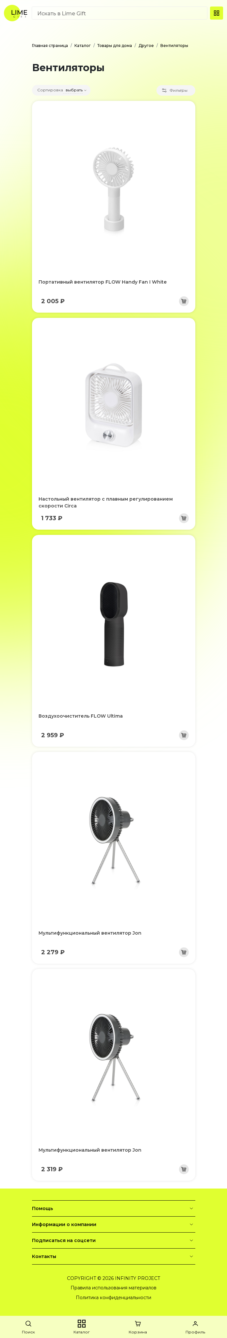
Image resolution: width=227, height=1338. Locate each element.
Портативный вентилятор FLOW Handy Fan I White (103, 282)
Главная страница (50, 45)
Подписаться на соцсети (113, 1240)
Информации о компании (113, 1224)
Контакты (113, 1256)
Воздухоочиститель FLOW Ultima (81, 716)
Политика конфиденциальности (113, 1297)
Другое (146, 45)
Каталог (82, 45)
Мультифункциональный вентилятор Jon (90, 933)
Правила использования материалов (113, 1288)
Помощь (113, 1208)
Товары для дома (114, 45)
